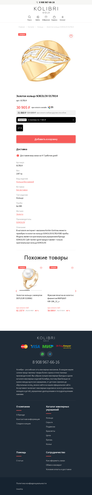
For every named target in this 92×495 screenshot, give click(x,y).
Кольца (40, 27)
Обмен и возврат (54, 465)
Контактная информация (28, 419)
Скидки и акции (23, 423)
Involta (19, 489)
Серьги (49, 422)
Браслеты (50, 431)
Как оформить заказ (55, 460)
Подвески (50, 426)
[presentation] (16, 291)
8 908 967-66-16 (47, 2)
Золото (19, 214)
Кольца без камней (25, 181)
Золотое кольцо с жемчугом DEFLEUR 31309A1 (29, 297)
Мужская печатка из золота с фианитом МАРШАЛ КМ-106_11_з (61, 298)
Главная (22, 27)
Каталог (31, 27)
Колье (49, 444)
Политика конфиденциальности (31, 483)
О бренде (20, 414)
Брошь (49, 439)
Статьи (19, 460)
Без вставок (22, 190)
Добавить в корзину (46, 139)
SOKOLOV (20, 222)
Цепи (48, 435)
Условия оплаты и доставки (58, 469)
